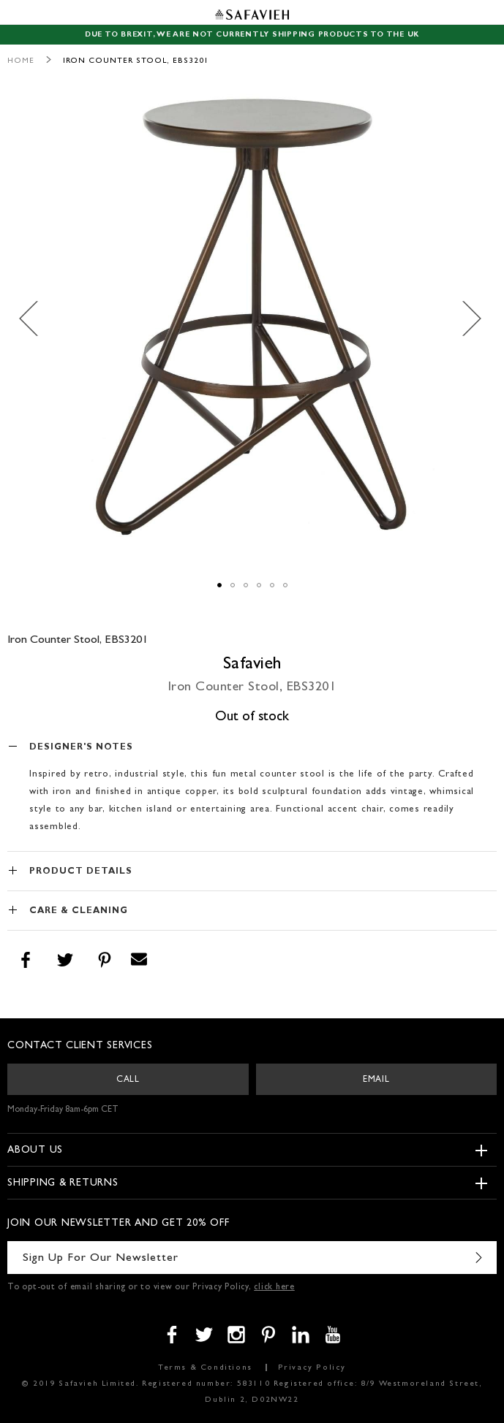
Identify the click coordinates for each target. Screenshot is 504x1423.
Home (20, 61)
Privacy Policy (312, 1368)
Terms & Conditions (205, 1368)
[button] (36, 319)
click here (274, 1287)
